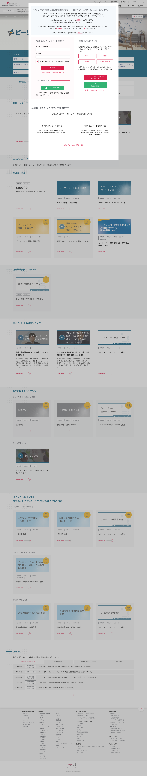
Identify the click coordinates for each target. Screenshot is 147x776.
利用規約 (79, 20)
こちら (85, 28)
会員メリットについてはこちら (95, 90)
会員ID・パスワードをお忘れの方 (52, 72)
